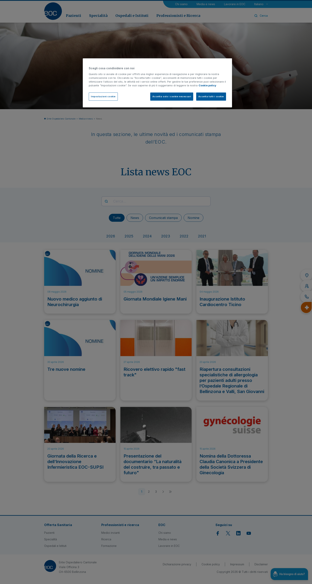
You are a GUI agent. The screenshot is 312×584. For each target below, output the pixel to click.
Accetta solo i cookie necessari (171, 96)
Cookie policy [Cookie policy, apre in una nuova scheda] (207, 85)
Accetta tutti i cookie (211, 96)
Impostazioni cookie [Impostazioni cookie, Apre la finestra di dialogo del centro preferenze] (103, 96)
